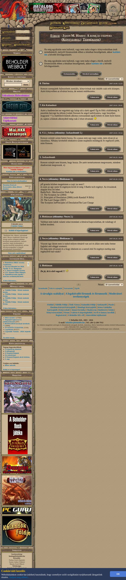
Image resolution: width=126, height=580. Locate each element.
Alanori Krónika (78, 310)
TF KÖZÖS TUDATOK (14, 327)
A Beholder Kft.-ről (76, 315)
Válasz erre (94, 97)
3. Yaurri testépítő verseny (15, 270)
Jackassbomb (48, 157)
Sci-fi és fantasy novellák (104, 312)
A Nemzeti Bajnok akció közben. (17, 357)
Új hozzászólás (69, 74)
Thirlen (45, 83)
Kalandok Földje (88, 305)
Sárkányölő (102, 305)
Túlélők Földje (17, 226)
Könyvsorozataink (54, 312)
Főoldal (50, 305)
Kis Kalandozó (49, 105)
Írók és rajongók (55, 288)
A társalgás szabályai (52, 293)
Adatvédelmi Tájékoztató (10, 119)
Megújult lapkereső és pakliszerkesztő (12, 321)
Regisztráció (61, 315)
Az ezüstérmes (10, 355)
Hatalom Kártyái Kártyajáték (62, 307)
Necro (45, 179)
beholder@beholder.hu (75, 322)
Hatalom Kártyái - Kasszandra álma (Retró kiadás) (12, 187)
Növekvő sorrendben (90, 74)
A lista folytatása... (10, 281)
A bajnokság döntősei (13, 349)
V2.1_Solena (48, 133)
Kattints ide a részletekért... (17, 171)
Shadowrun (92, 310)
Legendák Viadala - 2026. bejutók (18, 331)
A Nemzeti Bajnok (12, 353)
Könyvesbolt (72, 39)
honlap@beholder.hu (17, 556)
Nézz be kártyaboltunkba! (17, 181)
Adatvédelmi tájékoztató (96, 315)
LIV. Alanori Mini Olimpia (15, 272)
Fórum (55, 35)
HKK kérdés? (10, 318)
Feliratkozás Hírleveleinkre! (16, 95)
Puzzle (111, 305)
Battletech (102, 310)
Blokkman (47, 216)
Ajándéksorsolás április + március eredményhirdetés (13, 275)
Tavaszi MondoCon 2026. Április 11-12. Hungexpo (13, 267)
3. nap (7, 359)
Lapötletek (9, 329)
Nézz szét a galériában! (17, 253)
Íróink (111, 310)
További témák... (9, 338)
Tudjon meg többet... (19, 577)
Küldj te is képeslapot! (11, 369)
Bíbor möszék (10, 365)
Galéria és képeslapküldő (81, 312)
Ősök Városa (74, 305)
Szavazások (68, 288)
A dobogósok (10, 351)
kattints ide (97, 63)
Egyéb (77, 288)
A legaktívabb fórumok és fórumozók (86, 293)
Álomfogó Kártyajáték (86, 307)
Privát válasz (112, 97)
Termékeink (91, 39)
